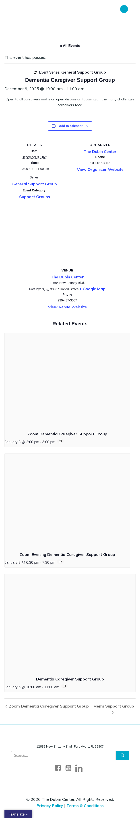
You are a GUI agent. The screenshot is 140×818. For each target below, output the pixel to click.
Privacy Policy (50, 805)
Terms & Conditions (85, 805)
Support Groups (34, 196)
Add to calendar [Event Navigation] (71, 126)
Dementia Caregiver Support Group (70, 679)
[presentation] (67, 380)
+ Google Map (92, 288)
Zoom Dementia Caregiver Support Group (67, 434)
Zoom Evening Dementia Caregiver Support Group (67, 554)
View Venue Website (67, 306)
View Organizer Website (100, 169)
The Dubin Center (100, 151)
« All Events (70, 46)
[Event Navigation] (60, 441)
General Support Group (34, 183)
